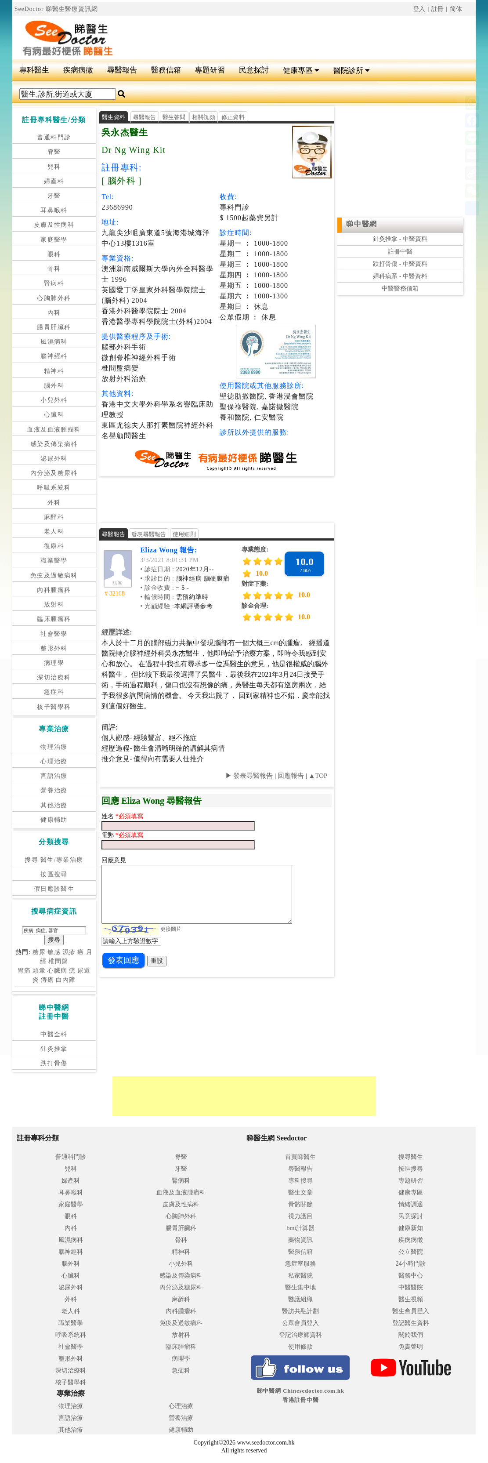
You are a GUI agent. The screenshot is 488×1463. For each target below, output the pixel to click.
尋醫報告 (122, 70)
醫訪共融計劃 (300, 1311)
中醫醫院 (410, 1287)
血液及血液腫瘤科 (54, 429)
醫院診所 (351, 70)
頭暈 (39, 970)
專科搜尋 (300, 1180)
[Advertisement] (297, 38)
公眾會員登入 (300, 1323)
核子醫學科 (54, 707)
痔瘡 (47, 980)
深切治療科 (54, 677)
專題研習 (210, 70)
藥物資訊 (300, 1240)
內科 (54, 312)
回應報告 (291, 775)
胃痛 (24, 970)
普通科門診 (54, 137)
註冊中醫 (400, 251)
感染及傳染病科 (54, 444)
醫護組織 (300, 1299)
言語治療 (54, 776)
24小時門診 (410, 1263)
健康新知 (410, 1228)
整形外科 (54, 648)
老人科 (54, 531)
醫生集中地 (300, 1287)
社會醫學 (54, 634)
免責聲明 (410, 1346)
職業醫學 (54, 560)
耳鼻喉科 (54, 210)
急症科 (54, 692)
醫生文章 (300, 1192)
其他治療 (54, 805)
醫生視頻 (410, 1299)
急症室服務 (300, 1263)
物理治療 (54, 747)
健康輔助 (54, 820)
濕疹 (69, 952)
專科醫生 (34, 70)
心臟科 (54, 414)
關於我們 (410, 1335)
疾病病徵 (78, 70)
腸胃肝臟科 (54, 327)
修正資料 (233, 117)
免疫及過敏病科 (54, 575)
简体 (456, 9)
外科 (54, 502)
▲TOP (317, 775)
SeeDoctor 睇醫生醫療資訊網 (56, 9)
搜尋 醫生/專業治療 (54, 860)
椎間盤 (58, 961)
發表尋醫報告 (148, 534)
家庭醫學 (54, 239)
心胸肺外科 (54, 298)
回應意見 (113, 860)
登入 (419, 9)
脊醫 (54, 152)
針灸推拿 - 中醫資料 (400, 239)
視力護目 (300, 1216)
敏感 (54, 952)
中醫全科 (54, 1034)
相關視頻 (203, 117)
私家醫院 (300, 1275)
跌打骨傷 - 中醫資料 (400, 264)
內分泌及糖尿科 (54, 473)
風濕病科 (54, 341)
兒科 (54, 166)
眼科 (54, 254)
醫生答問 (174, 117)
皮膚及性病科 (54, 224)
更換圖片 (170, 929)
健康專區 (301, 70)
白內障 (66, 980)
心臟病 (57, 970)
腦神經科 (54, 356)
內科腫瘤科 (54, 590)
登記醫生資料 (410, 1323)
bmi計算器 (300, 1228)
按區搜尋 (54, 874)
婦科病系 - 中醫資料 (400, 276)
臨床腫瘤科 (54, 619)
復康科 (54, 546)
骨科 (54, 268)
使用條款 (300, 1346)
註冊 (438, 9)
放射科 (54, 604)
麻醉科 (54, 517)
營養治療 (54, 790)
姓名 (108, 816)
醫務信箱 (166, 70)
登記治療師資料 (300, 1335)
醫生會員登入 (410, 1311)
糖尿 (39, 952)
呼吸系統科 (54, 487)
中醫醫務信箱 (400, 288)
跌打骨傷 (54, 1063)
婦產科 (54, 181)
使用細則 (184, 534)
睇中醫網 (361, 224)
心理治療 (54, 761)
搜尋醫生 (410, 1157)
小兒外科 (54, 400)
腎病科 (54, 283)
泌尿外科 (54, 458)
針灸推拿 (54, 1049)
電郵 (108, 835)
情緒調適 (410, 1204)
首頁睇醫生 (300, 1157)
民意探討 (254, 70)
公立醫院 (410, 1252)
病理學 (54, 663)
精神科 (54, 371)
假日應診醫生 (54, 889)
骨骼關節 (300, 1204)
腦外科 (54, 385)
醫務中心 (410, 1275)
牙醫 (54, 195)
